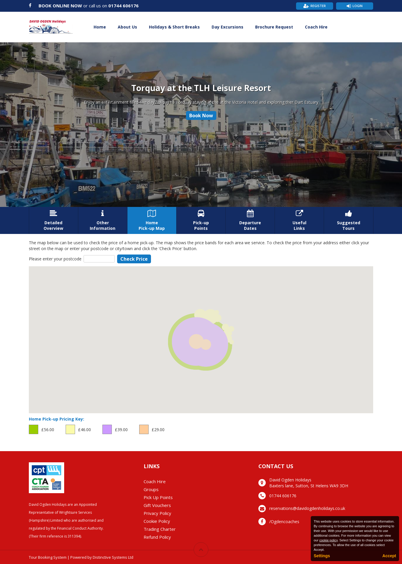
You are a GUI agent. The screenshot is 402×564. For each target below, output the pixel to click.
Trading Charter (160, 529)
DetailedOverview (53, 220)
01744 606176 (123, 6)
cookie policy (328, 540)
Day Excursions (227, 27)
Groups (151, 489)
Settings (322, 555)
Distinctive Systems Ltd (113, 557)
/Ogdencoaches (284, 521)
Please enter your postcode (55, 259)
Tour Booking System (48, 557)
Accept (389, 555)
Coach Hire (316, 27)
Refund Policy (157, 537)
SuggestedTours (348, 220)
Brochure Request (274, 27)
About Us (127, 27)
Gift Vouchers (157, 505)
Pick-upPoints (201, 220)
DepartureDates (250, 220)
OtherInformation (102, 220)
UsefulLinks (299, 220)
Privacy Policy (157, 513)
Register (318, 6)
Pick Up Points (158, 497)
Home (100, 27)
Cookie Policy (157, 521)
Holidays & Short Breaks (174, 27)
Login (358, 6)
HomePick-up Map (151, 220)
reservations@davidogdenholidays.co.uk (307, 508)
